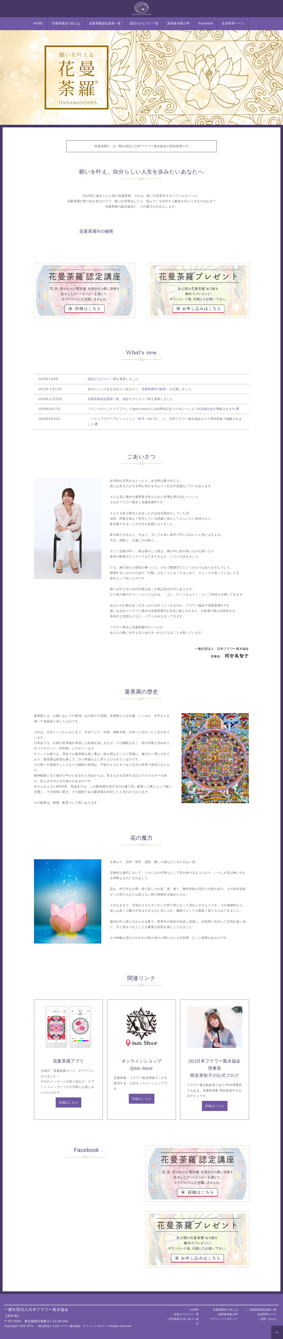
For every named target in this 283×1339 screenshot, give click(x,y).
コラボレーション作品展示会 (192, 409)
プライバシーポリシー (224, 1318)
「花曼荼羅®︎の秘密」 (153, 389)
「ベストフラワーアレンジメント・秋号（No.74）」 (125, 418)
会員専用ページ (233, 23)
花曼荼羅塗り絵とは (66, 23)
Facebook (205, 23)
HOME (38, 23)
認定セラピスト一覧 (144, 23)
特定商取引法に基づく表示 (184, 1321)
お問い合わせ (268, 1318)
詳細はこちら (68, 1102)
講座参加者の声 (178, 23)
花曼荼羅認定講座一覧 (105, 23)
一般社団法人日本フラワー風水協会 (36, 1310)
